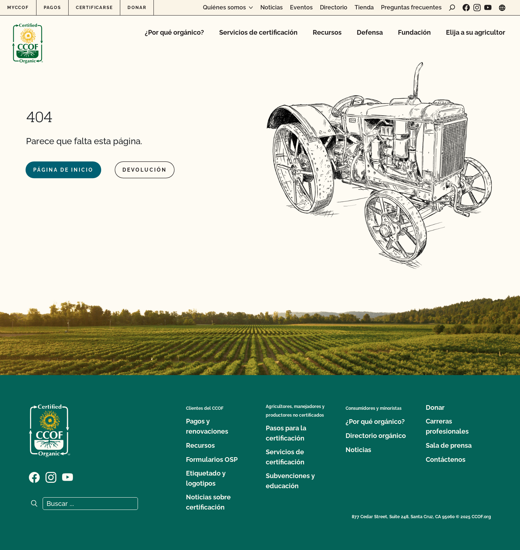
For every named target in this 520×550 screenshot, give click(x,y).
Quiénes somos (224, 7)
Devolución (144, 170)
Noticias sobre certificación (208, 502)
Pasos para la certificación (286, 433)
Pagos (52, 7)
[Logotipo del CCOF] (27, 35)
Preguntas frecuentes (411, 7)
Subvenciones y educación (290, 481)
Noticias (271, 7)
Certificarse (94, 7)
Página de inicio (63, 170)
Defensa (370, 32)
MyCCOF (18, 7)
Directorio (333, 7)
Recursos (327, 32)
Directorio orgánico (376, 435)
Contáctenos (445, 459)
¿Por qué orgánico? (174, 32)
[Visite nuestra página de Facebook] (466, 7)
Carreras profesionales (447, 426)
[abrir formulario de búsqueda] (452, 7)
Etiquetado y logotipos (206, 478)
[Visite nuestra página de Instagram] (477, 7)
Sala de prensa (449, 445)
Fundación (414, 32)
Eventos (301, 7)
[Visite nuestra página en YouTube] (487, 7)
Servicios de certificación (258, 32)
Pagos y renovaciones (207, 426)
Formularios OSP (212, 459)
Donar (136, 7)
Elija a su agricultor (475, 32)
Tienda (364, 7)
